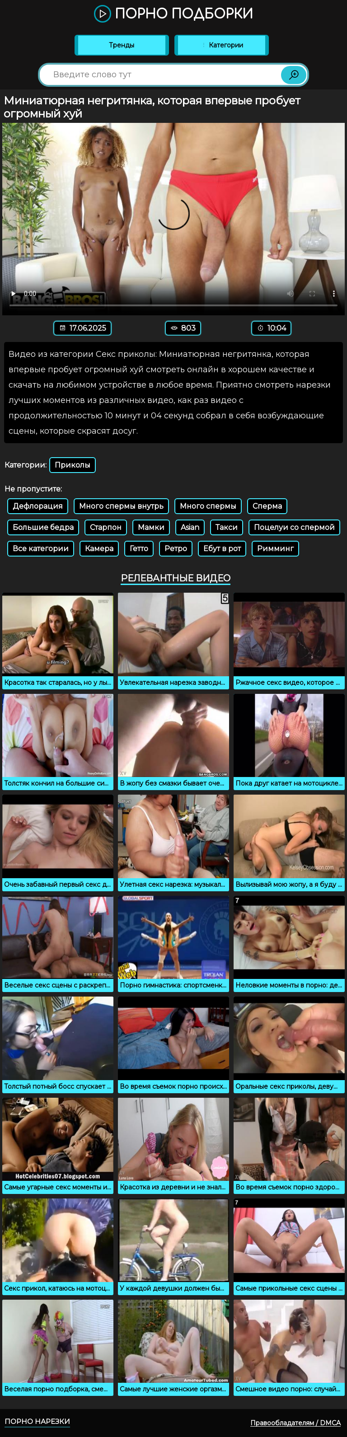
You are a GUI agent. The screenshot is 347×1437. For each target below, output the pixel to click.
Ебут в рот (222, 548)
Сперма (267, 506)
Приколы (72, 465)
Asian (190, 527)
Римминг (275, 548)
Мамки (151, 527)
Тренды (121, 45)
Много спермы (208, 506)
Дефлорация (38, 506)
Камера (99, 548)
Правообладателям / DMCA (295, 1423)
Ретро (175, 548)
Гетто (139, 548)
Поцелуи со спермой (294, 527)
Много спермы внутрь (121, 506)
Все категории (41, 548)
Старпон (106, 527)
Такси (227, 527)
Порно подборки (173, 14)
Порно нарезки (37, 1421)
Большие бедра (43, 527)
